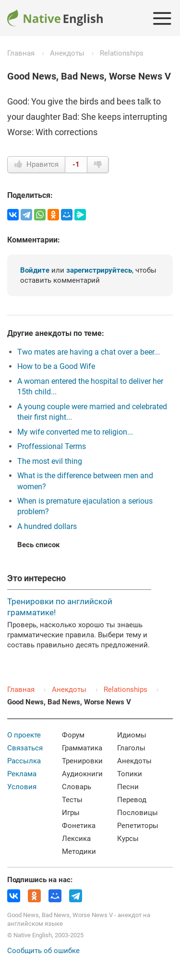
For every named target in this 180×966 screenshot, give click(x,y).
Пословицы (137, 812)
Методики (79, 851)
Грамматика (82, 748)
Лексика (76, 838)
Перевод (131, 799)
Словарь (76, 786)
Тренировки (82, 761)
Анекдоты (67, 53)
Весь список (38, 544)
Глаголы (131, 748)
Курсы (128, 838)
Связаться (25, 748)
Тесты (72, 799)
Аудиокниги (82, 774)
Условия (21, 786)
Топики (129, 774)
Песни (128, 786)
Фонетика (79, 825)
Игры (71, 812)
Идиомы (131, 735)
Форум (73, 735)
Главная (21, 53)
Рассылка (24, 761)
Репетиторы (137, 825)
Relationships (122, 53)
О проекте (24, 735)
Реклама (21, 774)
